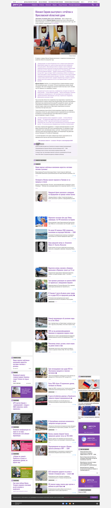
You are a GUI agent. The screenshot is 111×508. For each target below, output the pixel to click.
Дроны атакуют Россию (30, 2)
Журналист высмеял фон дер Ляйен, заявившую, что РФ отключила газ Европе (61, 218)
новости (38, 164)
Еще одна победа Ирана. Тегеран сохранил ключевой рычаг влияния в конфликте (22, 486)
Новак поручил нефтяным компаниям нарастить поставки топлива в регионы (21, 363)
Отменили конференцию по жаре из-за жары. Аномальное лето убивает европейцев (22, 432)
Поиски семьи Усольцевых (72, 2)
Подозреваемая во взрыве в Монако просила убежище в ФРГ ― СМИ (51, 148)
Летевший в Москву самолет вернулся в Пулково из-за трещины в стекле (52, 180)
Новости (35, 5)
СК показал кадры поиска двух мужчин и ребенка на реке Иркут (61, 485)
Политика (24, 468)
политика (16, 400)
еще (97, 472)
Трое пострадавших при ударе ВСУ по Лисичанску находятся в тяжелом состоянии (60, 370)
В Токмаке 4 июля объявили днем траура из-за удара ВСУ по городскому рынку (26, 418)
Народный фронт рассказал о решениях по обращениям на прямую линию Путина (61, 193)
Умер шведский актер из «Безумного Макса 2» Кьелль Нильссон (60, 243)
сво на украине (85, 449)
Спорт (23, 442)
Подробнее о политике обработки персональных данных (75, 497)
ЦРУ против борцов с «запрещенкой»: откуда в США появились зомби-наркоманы (21, 406)
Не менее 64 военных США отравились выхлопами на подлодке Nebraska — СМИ (62, 231)
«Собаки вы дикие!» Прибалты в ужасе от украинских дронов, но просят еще (20, 459)
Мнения (48, 5)
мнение (15, 372)
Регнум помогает (74, 5)
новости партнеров (41, 160)
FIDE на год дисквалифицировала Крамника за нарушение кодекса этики (26, 447)
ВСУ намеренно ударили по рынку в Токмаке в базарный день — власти (60, 472)
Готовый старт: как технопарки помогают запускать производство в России (53, 152)
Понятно (94, 497)
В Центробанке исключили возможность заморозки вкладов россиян (61, 422)
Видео (55, 5)
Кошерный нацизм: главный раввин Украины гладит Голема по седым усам (21, 378)
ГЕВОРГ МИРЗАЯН (16, 383)
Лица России (62, 5)
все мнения (28, 383)
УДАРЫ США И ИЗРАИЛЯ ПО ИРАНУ (20, 491)
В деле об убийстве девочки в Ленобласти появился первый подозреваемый (53, 146)
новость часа (17, 358)
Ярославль (38, 18)
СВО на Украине (43, 2)
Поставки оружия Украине (56, 2)
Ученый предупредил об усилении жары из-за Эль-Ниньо (61, 319)
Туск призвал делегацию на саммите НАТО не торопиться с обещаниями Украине (26, 473)
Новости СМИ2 (82, 492)
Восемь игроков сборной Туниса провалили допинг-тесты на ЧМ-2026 (60, 434)
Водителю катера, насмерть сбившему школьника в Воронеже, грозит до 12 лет (61, 269)
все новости (15, 368)
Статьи (41, 5)
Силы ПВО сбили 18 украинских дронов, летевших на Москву (26, 391)
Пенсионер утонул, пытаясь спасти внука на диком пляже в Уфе (50, 150)
